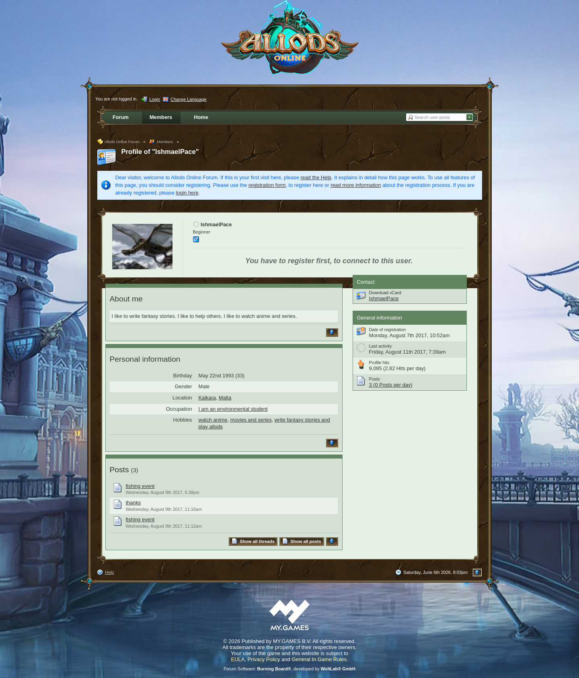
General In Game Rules (319, 659)
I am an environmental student (233, 409)
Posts (119, 469)
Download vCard (385, 292)
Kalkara (207, 398)
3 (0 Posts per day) (391, 385)
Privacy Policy (264, 659)
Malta (225, 398)
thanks (133, 503)
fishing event (140, 486)
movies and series (250, 420)
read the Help (315, 177)
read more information (356, 185)
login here (187, 193)
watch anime (213, 420)
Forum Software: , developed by (289, 668)
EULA (237, 659)
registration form (266, 185)
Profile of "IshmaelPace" (160, 152)
